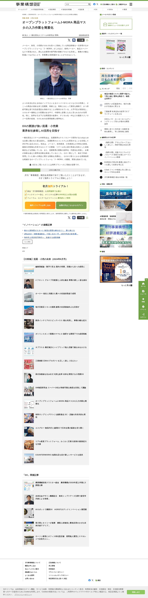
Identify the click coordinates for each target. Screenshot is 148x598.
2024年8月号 (84, 35)
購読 (98, 580)
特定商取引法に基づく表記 (58, 578)
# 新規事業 (52, 9)
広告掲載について (55, 562)
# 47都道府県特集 (37, 9)
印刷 (81, 40)
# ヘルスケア (22, 9)
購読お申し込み (30, 565)
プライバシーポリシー (56, 572)
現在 (118, 88)
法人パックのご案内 (32, 569)
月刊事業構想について (32, 562)
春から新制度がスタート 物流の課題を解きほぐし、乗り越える (49, 230)
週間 (124, 88)
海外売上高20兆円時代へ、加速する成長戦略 (42, 237)
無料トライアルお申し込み (40, 205)
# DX (95, 9)
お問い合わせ (29, 578)
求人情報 (52, 565)
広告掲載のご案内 (107, 4)
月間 (130, 88)
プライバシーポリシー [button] (23, 595)
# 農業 (124, 9)
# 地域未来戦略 (66, 9)
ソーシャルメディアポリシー (59, 575)
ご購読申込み (121, 4)
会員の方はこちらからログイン (71, 205)
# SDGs (110, 9)
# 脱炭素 (81, 9)
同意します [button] (136, 592)
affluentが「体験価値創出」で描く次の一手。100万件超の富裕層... (51, 234)
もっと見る (27, 241)
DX (24, 251)
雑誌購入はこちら (31, 572)
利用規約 (52, 569)
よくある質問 (29, 575)
